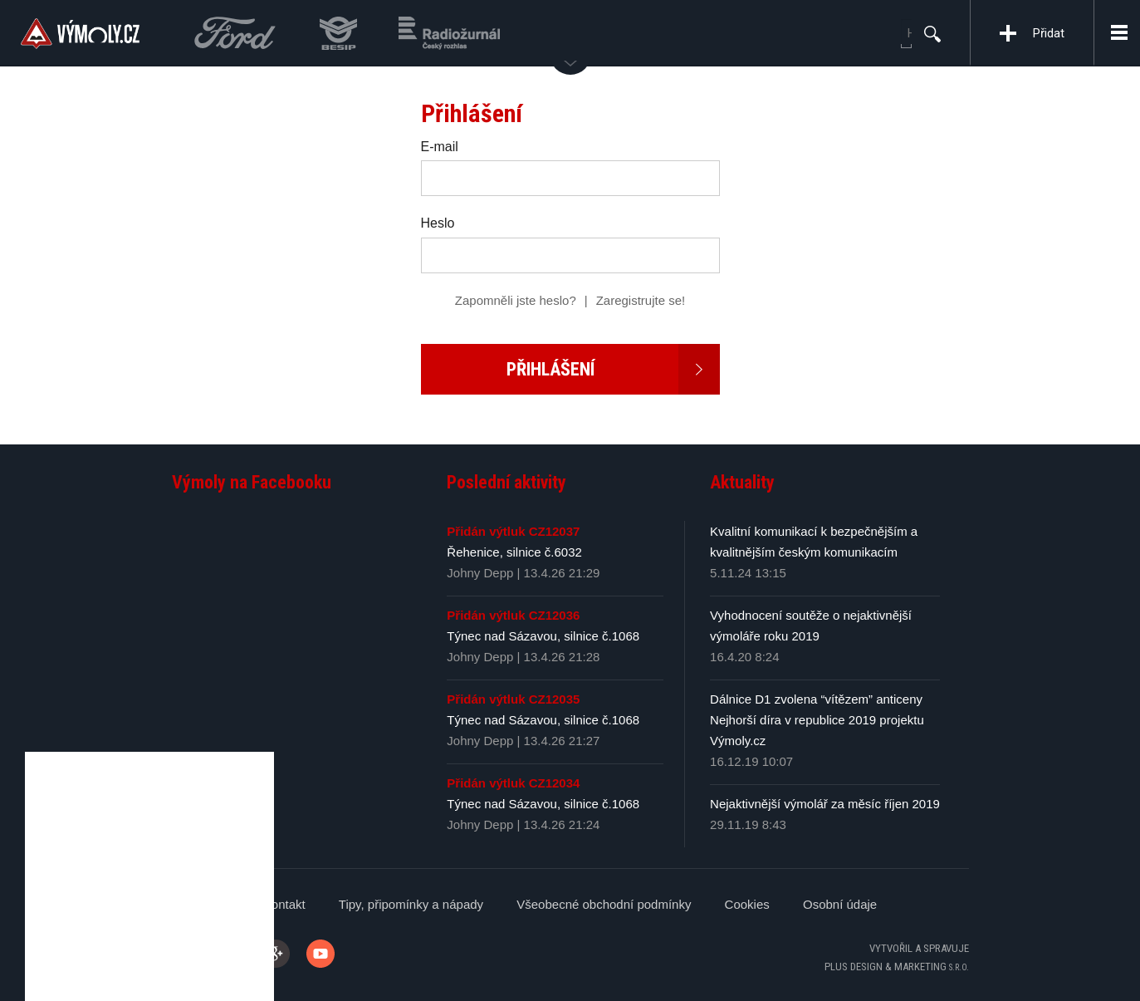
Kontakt (284, 904)
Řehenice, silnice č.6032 (514, 552)
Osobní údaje (840, 904)
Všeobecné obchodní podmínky (603, 904)
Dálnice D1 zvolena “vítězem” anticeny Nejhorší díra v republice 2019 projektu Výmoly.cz (817, 720)
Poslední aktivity (506, 482)
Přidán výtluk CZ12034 (513, 783)
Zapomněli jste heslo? (515, 300)
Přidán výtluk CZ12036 (513, 615)
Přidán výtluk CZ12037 (513, 531)
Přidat (1048, 33)
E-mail (439, 147)
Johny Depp (480, 573)
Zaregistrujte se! (641, 300)
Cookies (747, 904)
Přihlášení (613, 369)
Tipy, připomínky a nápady (411, 904)
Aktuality (742, 482)
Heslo (438, 223)
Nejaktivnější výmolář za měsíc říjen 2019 (825, 804)
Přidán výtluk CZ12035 (513, 699)
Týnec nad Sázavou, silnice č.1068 (543, 636)
